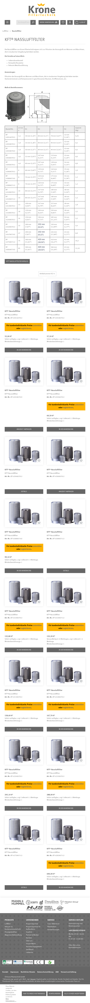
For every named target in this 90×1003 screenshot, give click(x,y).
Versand (33, 979)
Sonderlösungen (53, 929)
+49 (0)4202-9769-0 (77, 931)
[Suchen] (33, 22)
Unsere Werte (31, 944)
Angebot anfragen (24, 429)
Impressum (14, 972)
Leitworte (29, 952)
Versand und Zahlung (68, 972)
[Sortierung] (47, 273)
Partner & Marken (32, 935)
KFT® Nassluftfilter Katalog (17, 261)
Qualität (29, 932)
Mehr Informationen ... (11, 1000)
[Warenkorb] (81, 22)
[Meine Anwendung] (49, 22)
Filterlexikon (51, 927)
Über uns (29, 941)
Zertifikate (29, 949)
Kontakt (5, 972)
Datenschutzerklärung (45, 972)
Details (24, 491)
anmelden (37, 326)
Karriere (29, 938)
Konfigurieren (54, 994)
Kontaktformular (75, 947)
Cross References (53, 924)
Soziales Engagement (34, 946)
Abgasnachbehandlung (13, 935)
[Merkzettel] (63, 22)
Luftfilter (8, 924)
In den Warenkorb (24, 350)
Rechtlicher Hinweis (28, 972)
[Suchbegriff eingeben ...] (23, 22)
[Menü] (8, 22)
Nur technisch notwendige (34, 994)
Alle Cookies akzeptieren (74, 994)
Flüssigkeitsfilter (11, 932)
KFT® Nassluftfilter (12, 311)
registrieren (26, 328)
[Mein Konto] (70, 22)
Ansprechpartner (32, 924)
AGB (57, 972)
